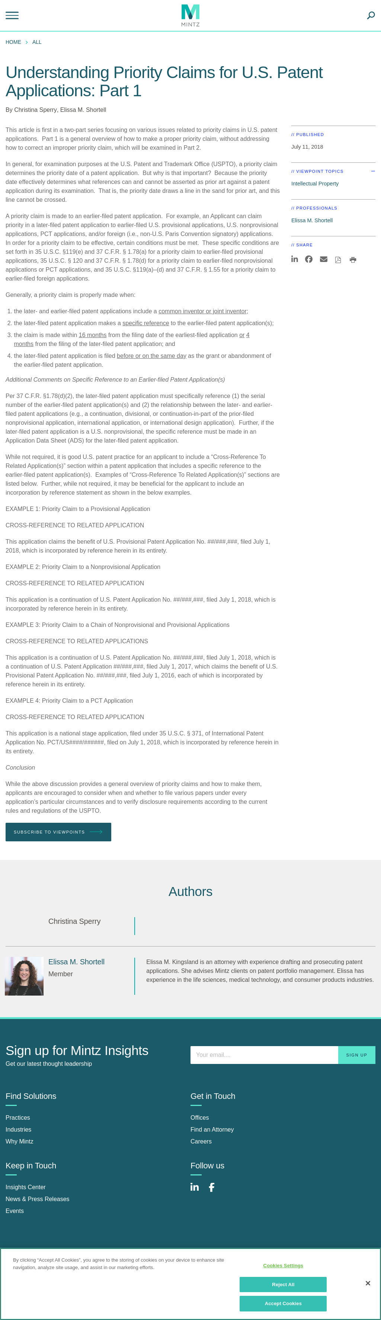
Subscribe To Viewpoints (58, 832)
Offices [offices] (199, 1117)
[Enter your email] (282, 1055)
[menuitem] (15, 42)
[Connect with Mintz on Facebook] (216, 1191)
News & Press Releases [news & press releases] (38, 1199)
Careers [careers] (201, 1141)
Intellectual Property (315, 184)
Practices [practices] (18, 1117)
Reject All (283, 1284)
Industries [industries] (18, 1129)
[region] (190, 1284)
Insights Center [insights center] (26, 1187)
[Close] (368, 1283)
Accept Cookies (283, 1303)
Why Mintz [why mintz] (19, 1141)
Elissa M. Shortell (83, 110)
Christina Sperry (35, 110)
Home (13, 42)
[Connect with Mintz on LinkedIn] (197, 1191)
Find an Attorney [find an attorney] (212, 1129)
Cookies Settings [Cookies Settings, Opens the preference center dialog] (283, 1265)
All (37, 42)
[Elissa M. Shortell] (24, 976)
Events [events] (15, 1211)
